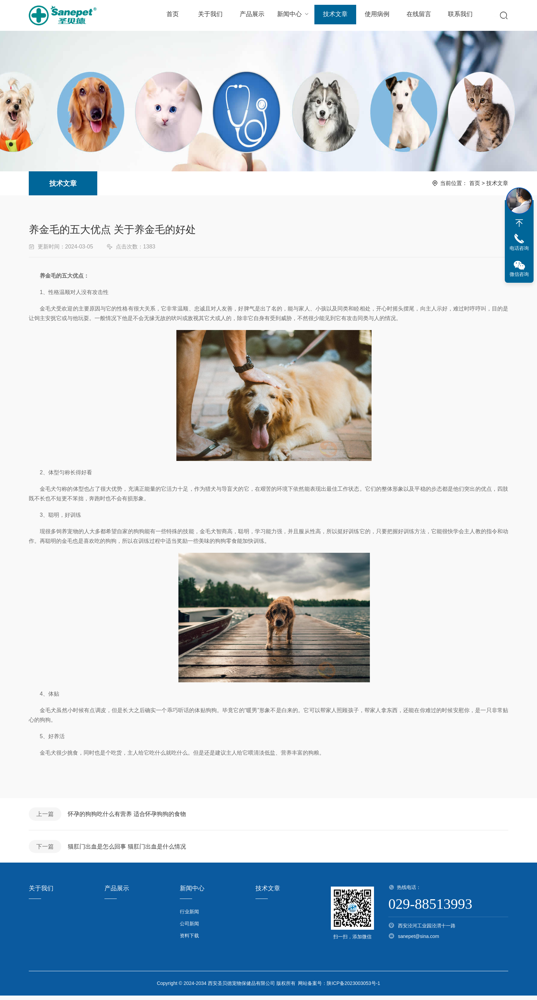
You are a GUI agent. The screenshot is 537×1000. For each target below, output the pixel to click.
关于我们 (209, 15)
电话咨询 (519, 248)
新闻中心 (292, 15)
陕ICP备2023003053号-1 (353, 987)
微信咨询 (519, 274)
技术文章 (333, 15)
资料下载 (189, 940)
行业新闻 (189, 916)
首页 (172, 15)
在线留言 (415, 15)
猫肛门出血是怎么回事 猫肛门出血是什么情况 (132, 849)
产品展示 (251, 15)
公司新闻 (189, 928)
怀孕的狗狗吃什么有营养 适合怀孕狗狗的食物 (132, 815)
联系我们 (457, 15)
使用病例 (374, 15)
